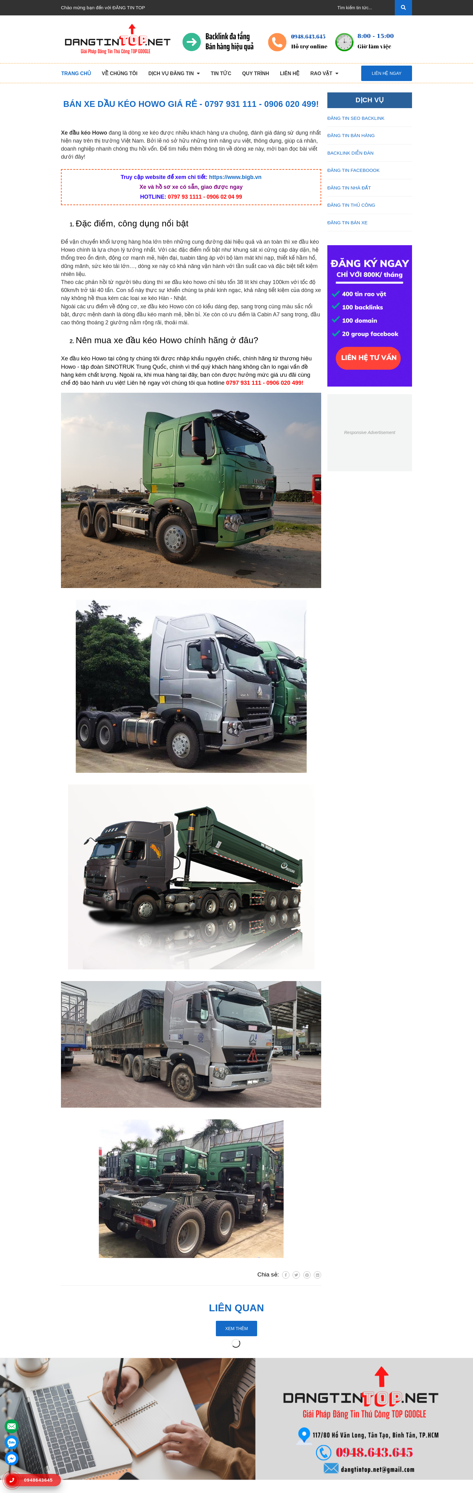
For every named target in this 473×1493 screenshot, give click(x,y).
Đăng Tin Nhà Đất (169, 1457)
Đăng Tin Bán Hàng (171, 1417)
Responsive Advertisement (369, 432)
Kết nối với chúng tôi (362, 1383)
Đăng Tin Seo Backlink (174, 1407)
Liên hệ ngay (387, 73)
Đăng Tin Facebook (171, 1437)
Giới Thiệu (71, 1407)
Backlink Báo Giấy (170, 1427)
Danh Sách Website (81, 1437)
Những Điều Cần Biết (263, 1417)
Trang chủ (71, 1398)
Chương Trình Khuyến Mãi (268, 1398)
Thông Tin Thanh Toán (264, 1407)
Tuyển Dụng (73, 1447)
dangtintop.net (312, 1485)
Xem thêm (236, 1328)
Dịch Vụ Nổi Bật (77, 1417)
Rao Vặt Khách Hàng (263, 1437)
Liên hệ (68, 1457)
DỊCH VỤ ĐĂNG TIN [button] (175, 1383)
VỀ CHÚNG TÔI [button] (80, 1383)
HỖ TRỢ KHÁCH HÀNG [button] (270, 1383)
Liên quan (236, 1307)
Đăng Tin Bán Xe (168, 1447)
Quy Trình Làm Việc (81, 1427)
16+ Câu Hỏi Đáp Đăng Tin (269, 1427)
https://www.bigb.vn (235, 177)
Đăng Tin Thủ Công (171, 1398)
